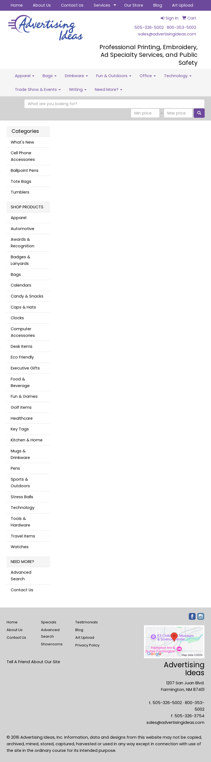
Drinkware (76, 76)
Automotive (22, 228)
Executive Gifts (25, 368)
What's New (22, 142)
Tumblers (20, 192)
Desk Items (21, 346)
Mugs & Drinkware (20, 454)
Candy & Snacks (27, 296)
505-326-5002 (149, 27)
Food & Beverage (20, 382)
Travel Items (23, 536)
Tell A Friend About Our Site (33, 662)
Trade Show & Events (38, 89)
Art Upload (182, 5)
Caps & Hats (23, 307)
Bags (50, 76)
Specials (48, 622)
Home (17, 5)
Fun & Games (24, 396)
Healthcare (22, 418)
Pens (15, 468)
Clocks (17, 318)
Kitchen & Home (27, 440)
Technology (177, 76)
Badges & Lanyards (20, 260)
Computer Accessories (23, 332)
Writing (78, 89)
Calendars (21, 285)
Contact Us (72, 5)
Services (102, 5)
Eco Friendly (22, 357)
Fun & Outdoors (113, 76)
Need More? (108, 89)
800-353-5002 (181, 27)
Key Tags (20, 429)
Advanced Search (21, 576)
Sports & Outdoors (20, 483)
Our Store (133, 5)
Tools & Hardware (20, 522)
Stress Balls (22, 497)
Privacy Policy (87, 645)
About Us (42, 5)
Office (148, 76)
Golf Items (21, 407)
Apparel (24, 76)
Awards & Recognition (22, 243)
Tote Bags (21, 181)
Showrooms (52, 644)
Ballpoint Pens (24, 170)
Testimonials (86, 622)
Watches (20, 547)
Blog (157, 5)
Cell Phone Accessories (23, 156)
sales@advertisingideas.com (167, 34)
